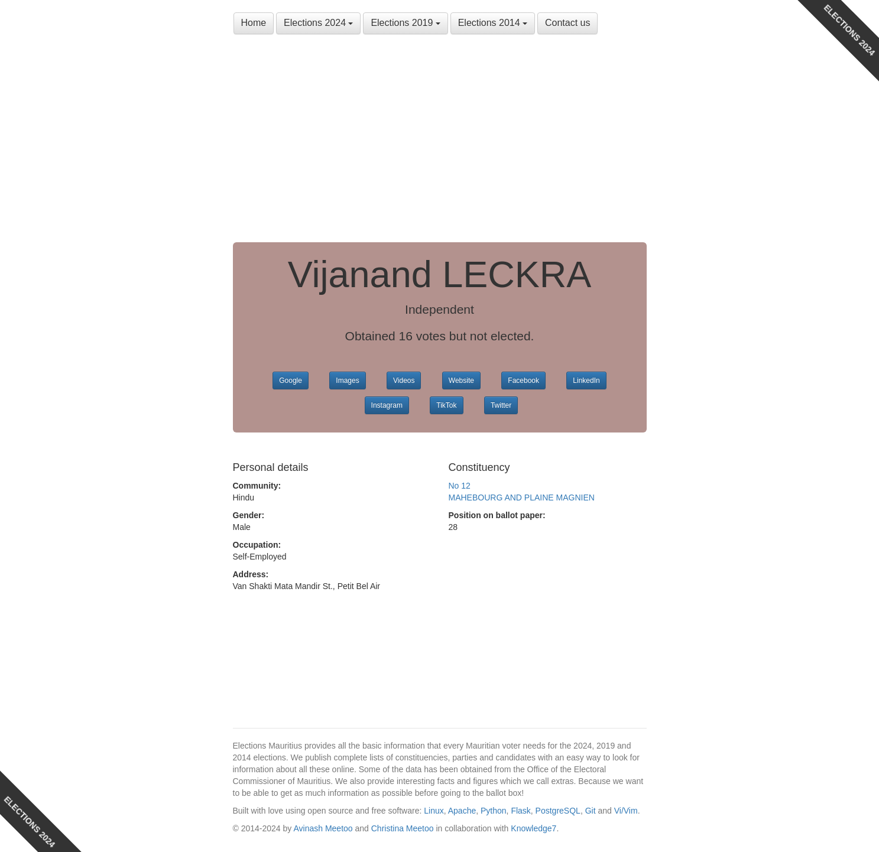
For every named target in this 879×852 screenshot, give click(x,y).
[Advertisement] (440, 142)
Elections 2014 (492, 23)
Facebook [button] (523, 380)
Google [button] (290, 380)
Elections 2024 (318, 23)
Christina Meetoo (402, 828)
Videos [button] (403, 380)
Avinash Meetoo (322, 828)
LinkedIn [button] (586, 380)
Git (590, 810)
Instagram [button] (387, 405)
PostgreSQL (558, 810)
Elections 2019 (405, 23)
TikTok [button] (446, 405)
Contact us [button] (567, 23)
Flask (520, 810)
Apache (462, 810)
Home (254, 23)
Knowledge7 (533, 828)
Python (494, 810)
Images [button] (347, 380)
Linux (433, 810)
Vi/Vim (626, 810)
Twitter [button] (501, 405)
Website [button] (461, 380)
